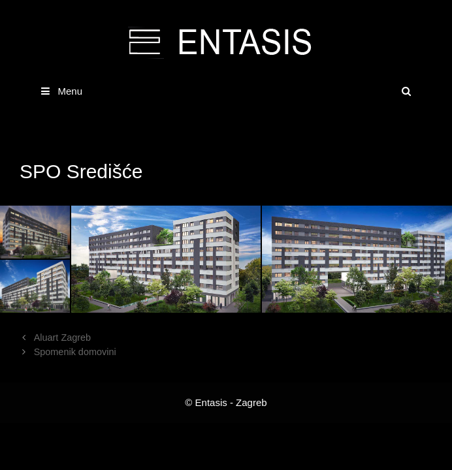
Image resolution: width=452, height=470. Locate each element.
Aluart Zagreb (62, 337)
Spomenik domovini (75, 352)
